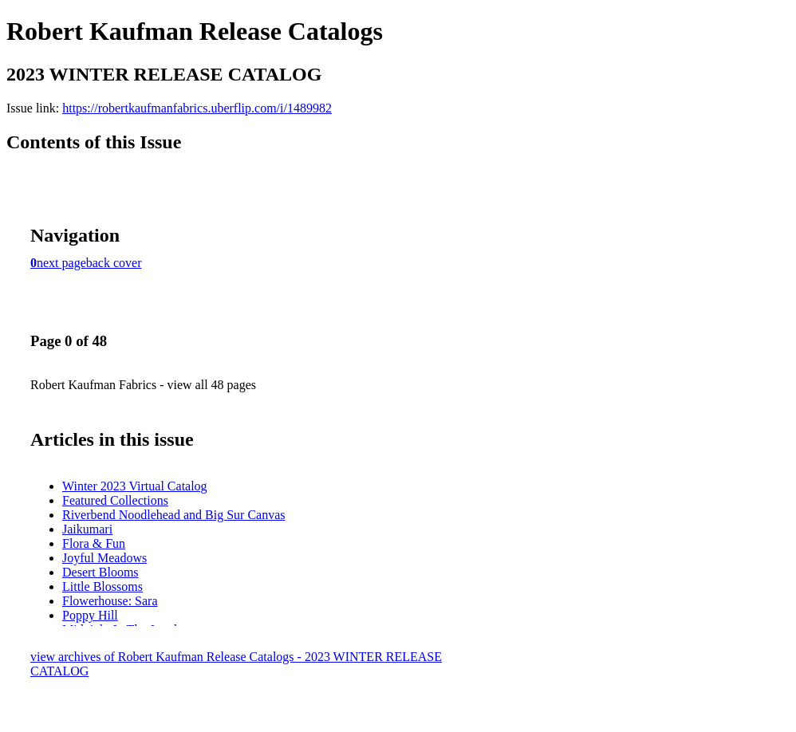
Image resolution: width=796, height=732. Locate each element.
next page (61, 263)
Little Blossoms (102, 586)
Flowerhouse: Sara (110, 601)
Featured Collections (115, 500)
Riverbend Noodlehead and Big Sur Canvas (174, 514)
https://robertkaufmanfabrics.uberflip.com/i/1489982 (197, 108)
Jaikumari (87, 529)
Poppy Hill (90, 615)
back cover (114, 263)
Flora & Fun (93, 543)
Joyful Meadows (104, 558)
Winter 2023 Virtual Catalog (134, 486)
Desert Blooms (100, 572)
